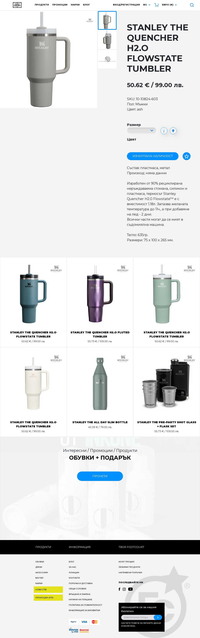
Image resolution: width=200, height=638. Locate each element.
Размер (134, 125)
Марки (75, 4)
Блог (86, 4)
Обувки (39, 562)
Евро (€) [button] (167, 4)
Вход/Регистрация (126, 4)
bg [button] (145, 4)
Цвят (131, 139)
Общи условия (77, 588)
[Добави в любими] (187, 156)
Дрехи (38, 567)
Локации (74, 572)
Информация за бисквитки (84, 610)
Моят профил (126, 562)
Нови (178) (41, 589)
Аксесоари (41, 572)
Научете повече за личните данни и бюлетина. (141, 624)
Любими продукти (129, 567)
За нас (72, 567)
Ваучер (39, 578)
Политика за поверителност (85, 605)
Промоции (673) (44, 597)
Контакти (74, 578)
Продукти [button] (42, 4)
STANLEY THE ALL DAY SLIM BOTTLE (99, 422)
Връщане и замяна (79, 594)
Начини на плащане (80, 599)
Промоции (59, 4)
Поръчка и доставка (81, 583)
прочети (100, 476)
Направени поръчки (130, 572)
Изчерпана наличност (153, 156)
